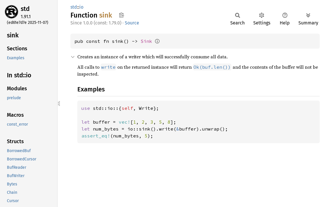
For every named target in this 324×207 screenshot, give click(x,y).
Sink (146, 41)
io (81, 7)
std (25, 9)
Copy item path (121, 15)
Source (132, 23)
